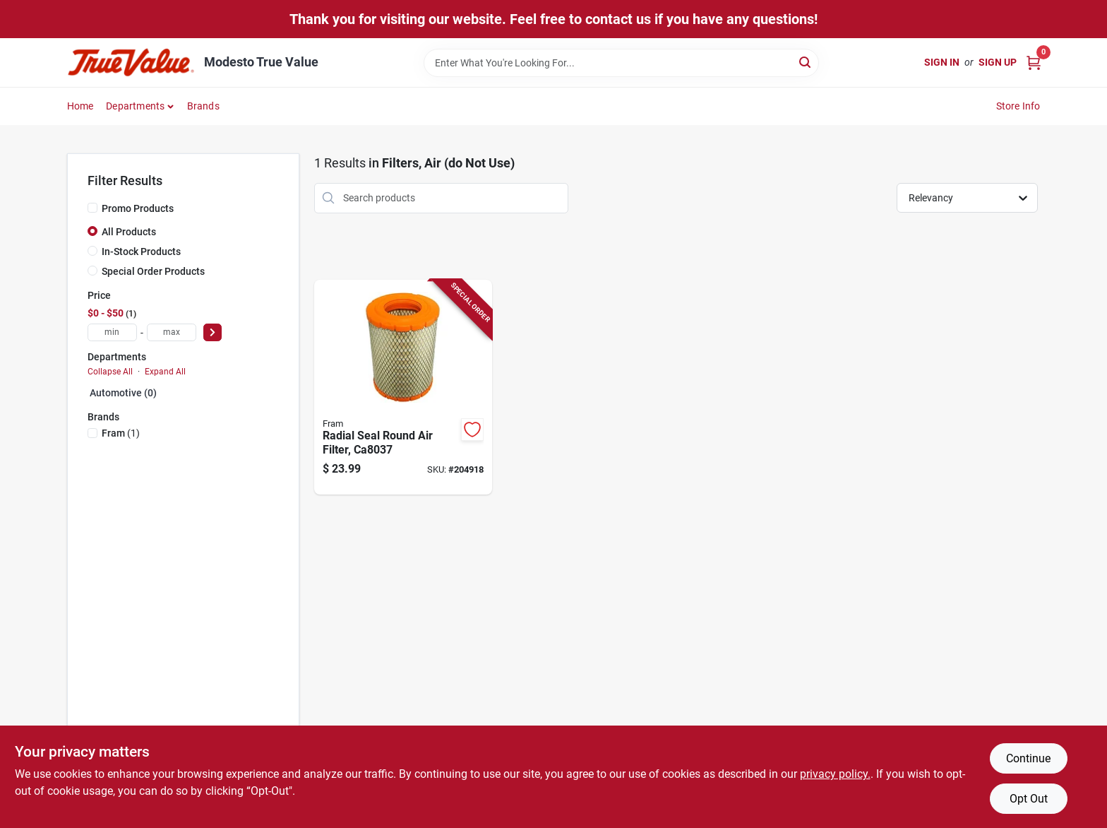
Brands (203, 106)
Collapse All (110, 372)
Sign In (941, 62)
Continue (1028, 758)
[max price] (171, 332)
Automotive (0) (123, 392)
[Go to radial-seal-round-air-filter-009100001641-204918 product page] (403, 387)
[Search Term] (621, 63)
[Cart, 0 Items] (1034, 62)
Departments (135, 106)
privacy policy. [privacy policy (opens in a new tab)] (835, 774)
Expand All (165, 372)
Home (80, 106)
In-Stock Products (141, 251)
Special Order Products (153, 271)
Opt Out (1029, 798)
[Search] (806, 61)
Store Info (1018, 106)
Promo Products (138, 208)
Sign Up (998, 62)
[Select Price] (212, 332)
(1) (121, 433)
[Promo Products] (92, 208)
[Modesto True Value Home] (130, 62)
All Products (129, 231)
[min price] (112, 332)
